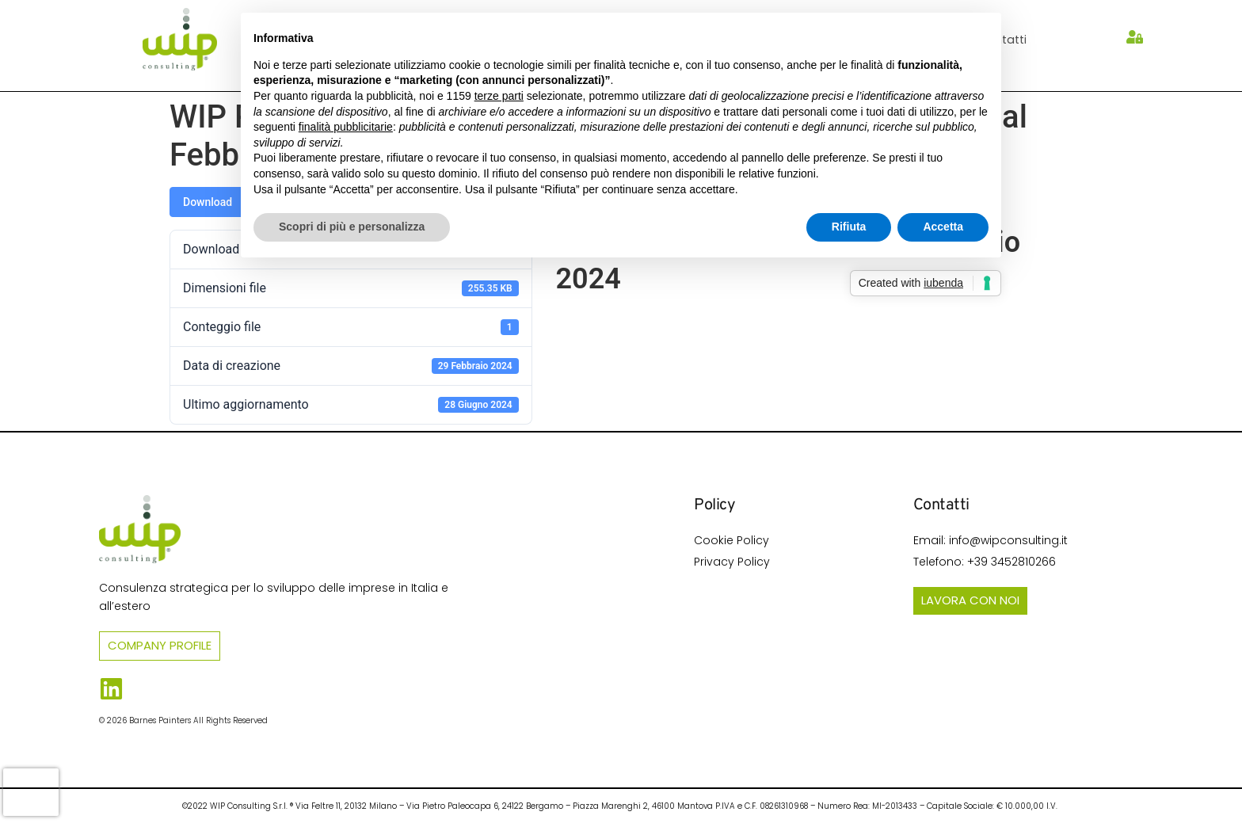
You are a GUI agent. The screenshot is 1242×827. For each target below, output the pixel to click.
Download (207, 202)
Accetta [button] (943, 226)
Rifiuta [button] (849, 226)
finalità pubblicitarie (346, 126)
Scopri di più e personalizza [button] (352, 226)
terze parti (499, 96)
